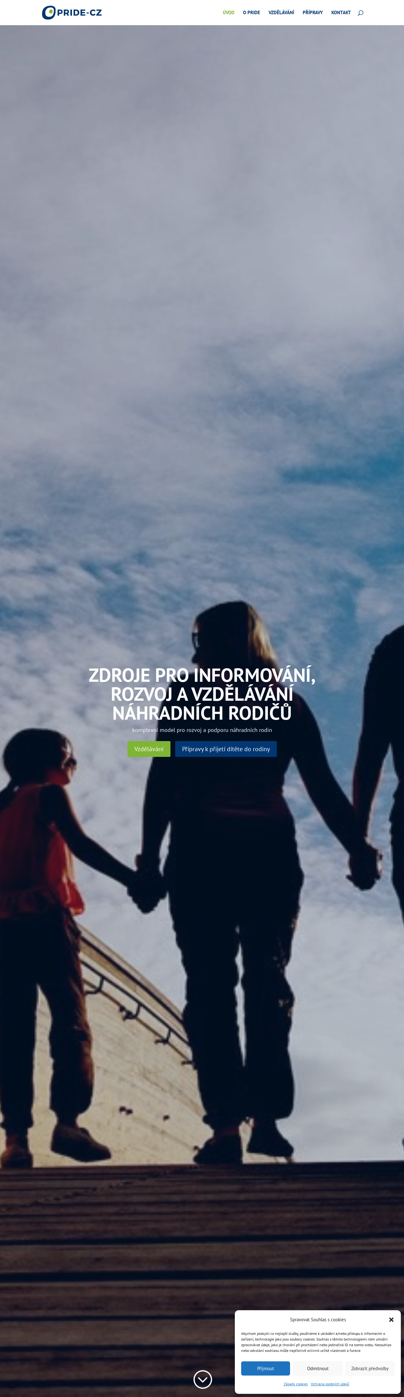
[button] (391, 1320)
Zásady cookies (296, 1384)
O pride (251, 12)
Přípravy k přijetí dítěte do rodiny (226, 749)
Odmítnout (318, 1368)
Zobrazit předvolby (370, 1368)
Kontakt (341, 12)
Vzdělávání (281, 12)
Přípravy (313, 12)
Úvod (229, 12)
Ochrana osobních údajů (330, 1384)
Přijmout (265, 1368)
